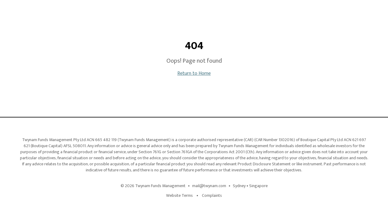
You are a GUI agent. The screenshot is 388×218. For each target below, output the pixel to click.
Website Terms (179, 196)
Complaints (212, 196)
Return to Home (194, 73)
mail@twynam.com (209, 186)
